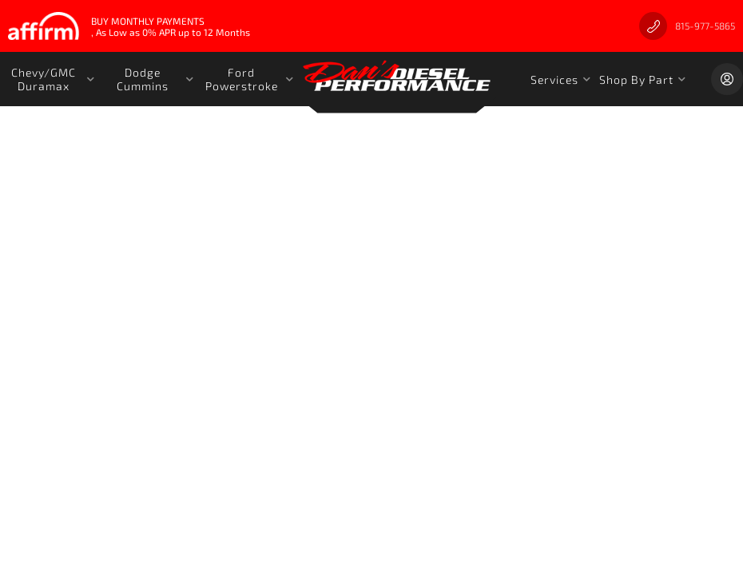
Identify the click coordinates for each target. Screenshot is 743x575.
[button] (49, 79)
